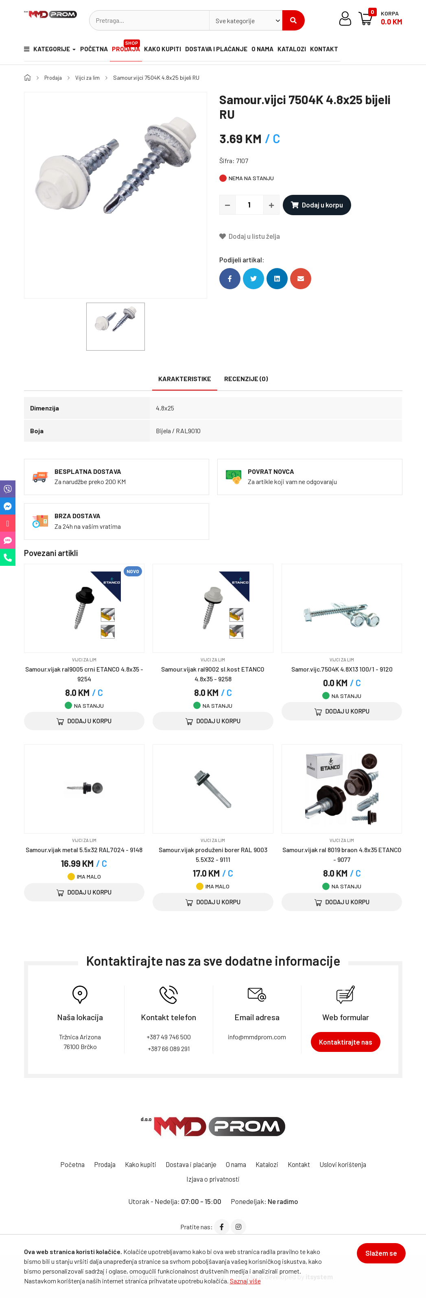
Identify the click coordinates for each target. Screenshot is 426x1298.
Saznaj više (245, 1281)
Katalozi (306, 50)
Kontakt (341, 50)
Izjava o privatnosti (213, 1178)
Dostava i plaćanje (224, 50)
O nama (273, 50)
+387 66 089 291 (169, 1048)
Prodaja (131, 46)
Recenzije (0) (246, 378)
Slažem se (378, 1256)
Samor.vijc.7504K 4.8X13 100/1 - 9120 (341, 669)
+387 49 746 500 (168, 1037)
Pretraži (293, 20)
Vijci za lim (90, 77)
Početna (94, 50)
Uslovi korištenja (350, 1164)
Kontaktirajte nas (345, 1042)
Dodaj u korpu (317, 205)
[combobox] (245, 20)
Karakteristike (184, 378)
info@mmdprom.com (257, 1037)
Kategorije (45, 50)
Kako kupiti (169, 50)
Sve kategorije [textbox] (235, 20)
